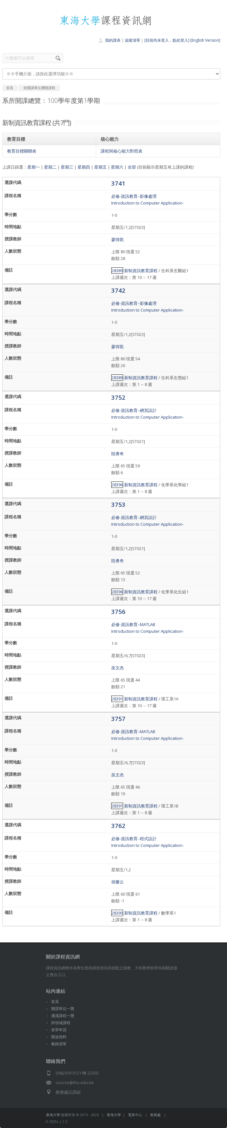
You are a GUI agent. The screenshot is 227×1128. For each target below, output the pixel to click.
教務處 (155, 1114)
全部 (132, 167)
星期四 (83, 167)
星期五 (100, 167)
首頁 (55, 1001)
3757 (118, 718)
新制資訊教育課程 (141, 270)
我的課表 (113, 40)
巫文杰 (117, 668)
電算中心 (135, 1114)
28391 (117, 699)
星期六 (117, 167)
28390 (117, 913)
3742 (118, 290)
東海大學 (53, 1114)
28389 (117, 270)
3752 (118, 397)
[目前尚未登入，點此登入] (166, 40)
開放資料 (59, 1037)
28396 (117, 485)
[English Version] (205, 40)
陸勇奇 (117, 453)
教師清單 (59, 1044)
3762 (118, 826)
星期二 (50, 167)
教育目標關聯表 (21, 151)
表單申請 (59, 1029)
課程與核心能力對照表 (121, 151)
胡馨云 (117, 882)
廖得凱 (117, 239)
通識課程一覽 (62, 1015)
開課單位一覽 (62, 1008)
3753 (118, 504)
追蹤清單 (132, 40)
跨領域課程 (60, 1022)
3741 (118, 183)
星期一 (33, 167)
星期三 (67, 167)
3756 (118, 611)
